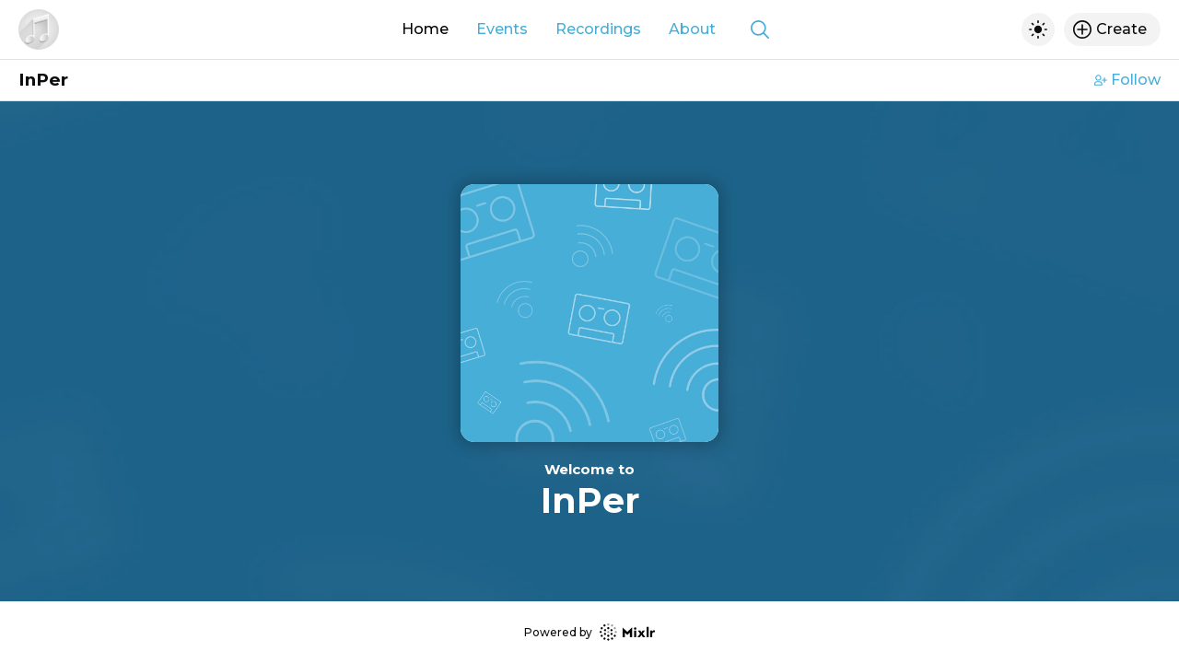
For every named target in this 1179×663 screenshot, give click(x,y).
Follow (1127, 79)
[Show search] (759, 29)
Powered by (589, 632)
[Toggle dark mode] (1038, 29)
